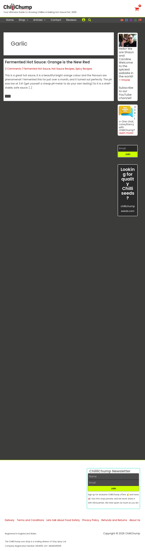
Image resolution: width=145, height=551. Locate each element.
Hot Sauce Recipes (63, 69)
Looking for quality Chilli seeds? (128, 183)
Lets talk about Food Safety (63, 520)
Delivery (9, 520)
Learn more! (126, 133)
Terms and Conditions (30, 520)
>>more (124, 80)
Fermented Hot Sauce (37, 69)
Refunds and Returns (114, 520)
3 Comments (13, 69)
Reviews (71, 20)
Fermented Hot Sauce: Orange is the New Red (47, 62)
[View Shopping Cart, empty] (136, 8)
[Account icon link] (83, 20)
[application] (26, 19)
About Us (134, 520)
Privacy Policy (90, 520)
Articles (39, 19)
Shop (23, 19)
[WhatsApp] (135, 20)
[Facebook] (126, 20)
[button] (89, 20)
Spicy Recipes (83, 69)
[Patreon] (140, 20)
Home (10, 20)
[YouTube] (122, 20)
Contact (56, 20)
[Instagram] (131, 20)
